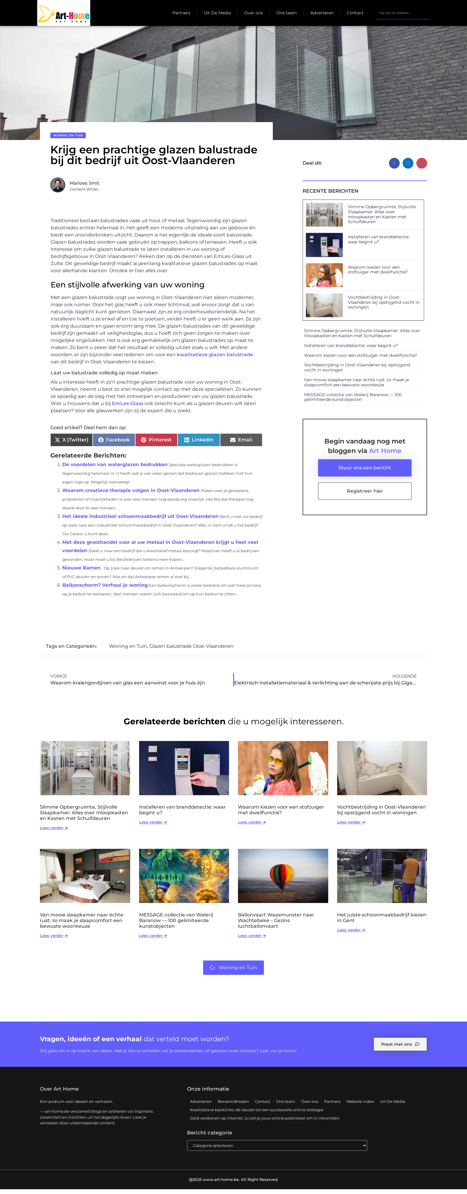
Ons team (286, 12)
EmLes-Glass (127, 408)
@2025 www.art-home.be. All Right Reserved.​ (233, 1184)
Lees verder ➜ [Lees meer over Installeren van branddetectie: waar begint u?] (153, 827)
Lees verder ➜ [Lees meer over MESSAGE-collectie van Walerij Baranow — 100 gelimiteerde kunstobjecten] (153, 940)
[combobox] (402, 12)
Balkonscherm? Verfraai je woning (105, 590)
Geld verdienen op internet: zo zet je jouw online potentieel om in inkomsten (265, 1122)
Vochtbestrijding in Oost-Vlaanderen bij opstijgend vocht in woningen (383, 307)
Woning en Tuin (68, 140)
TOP (447, 1170)
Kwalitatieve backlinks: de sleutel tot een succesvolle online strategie (256, 1114)
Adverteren (322, 12)
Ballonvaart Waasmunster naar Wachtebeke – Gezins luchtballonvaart (276, 925)
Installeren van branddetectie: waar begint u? (378, 244)
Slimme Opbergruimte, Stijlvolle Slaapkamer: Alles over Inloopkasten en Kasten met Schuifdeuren (382, 219)
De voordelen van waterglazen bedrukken (115, 469)
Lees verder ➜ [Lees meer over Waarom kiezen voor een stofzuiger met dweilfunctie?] (252, 827)
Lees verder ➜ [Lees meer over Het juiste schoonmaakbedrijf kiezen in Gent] (351, 935)
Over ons (253, 12)
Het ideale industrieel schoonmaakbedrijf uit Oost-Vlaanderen (140, 521)
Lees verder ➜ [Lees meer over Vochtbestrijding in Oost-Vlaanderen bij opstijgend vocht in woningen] (351, 827)
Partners (181, 12)
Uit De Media (217, 12)
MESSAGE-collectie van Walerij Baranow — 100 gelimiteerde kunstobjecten (352, 402)
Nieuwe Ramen (81, 573)
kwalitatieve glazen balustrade (215, 359)
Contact (355, 12)
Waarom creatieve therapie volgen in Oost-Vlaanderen (131, 495)
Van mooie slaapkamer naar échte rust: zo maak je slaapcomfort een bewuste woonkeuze (356, 387)
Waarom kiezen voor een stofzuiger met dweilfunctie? (378, 274)
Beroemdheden (233, 1106)
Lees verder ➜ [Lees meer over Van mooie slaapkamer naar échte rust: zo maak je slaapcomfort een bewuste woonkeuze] (54, 940)
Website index (360, 1106)
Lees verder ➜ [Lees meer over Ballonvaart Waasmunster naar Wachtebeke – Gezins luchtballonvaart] (252, 940)
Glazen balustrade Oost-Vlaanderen (191, 651)
